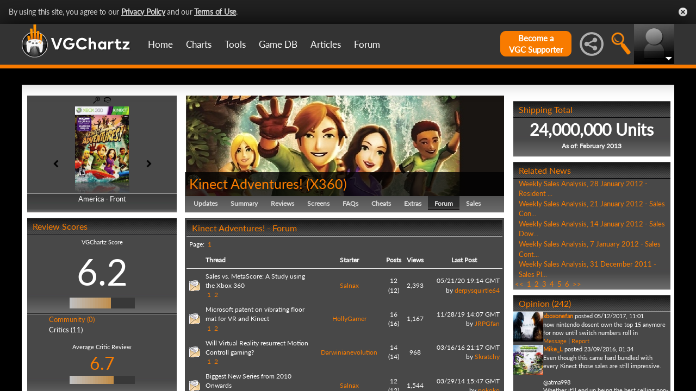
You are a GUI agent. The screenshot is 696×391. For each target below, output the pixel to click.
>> (577, 284)
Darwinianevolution (349, 352)
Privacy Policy (143, 11)
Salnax (349, 285)
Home (160, 44)
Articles (325, 44)
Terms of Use (215, 11)
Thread (216, 260)
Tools (235, 44)
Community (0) (72, 319)
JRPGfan (487, 323)
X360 (326, 183)
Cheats (381, 203)
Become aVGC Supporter (536, 43)
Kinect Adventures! (246, 183)
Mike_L (553, 348)
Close (683, 12)
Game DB (278, 44)
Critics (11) (66, 329)
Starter (349, 260)
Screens (318, 203)
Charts (199, 44)
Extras (412, 203)
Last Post (464, 260)
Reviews (282, 203)
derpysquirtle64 (477, 290)
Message (555, 340)
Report (580, 340)
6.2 (102, 271)
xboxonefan (558, 315)
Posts (393, 260)
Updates (205, 203)
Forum (367, 44)
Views (415, 260)
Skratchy (487, 356)
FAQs (350, 203)
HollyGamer (349, 318)
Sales (473, 203)
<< (519, 284)
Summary (244, 203)
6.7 (102, 363)
